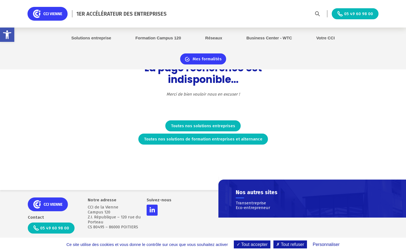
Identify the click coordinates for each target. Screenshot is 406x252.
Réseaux (213, 38)
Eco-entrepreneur (253, 207)
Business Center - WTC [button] (269, 38)
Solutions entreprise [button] (91, 38)
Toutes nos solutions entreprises (203, 125)
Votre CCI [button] (325, 38)
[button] (7, 35)
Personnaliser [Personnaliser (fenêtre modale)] (326, 244)
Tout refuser (290, 244)
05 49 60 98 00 (355, 14)
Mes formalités (203, 59)
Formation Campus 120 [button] (158, 38)
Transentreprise (251, 203)
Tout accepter (252, 244)
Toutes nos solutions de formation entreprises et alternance (203, 139)
